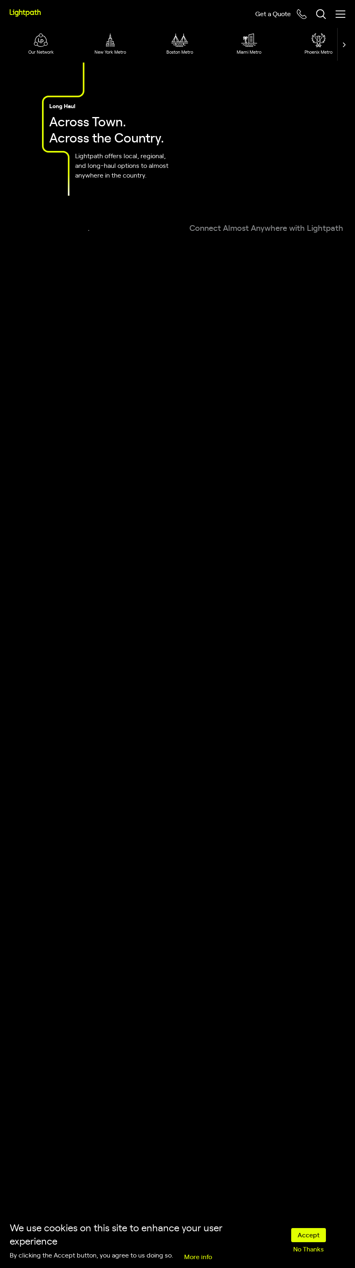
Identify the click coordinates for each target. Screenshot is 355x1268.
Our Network (41, 52)
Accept (308, 1234)
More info (198, 1256)
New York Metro (110, 52)
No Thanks (308, 1248)
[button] (342, 44)
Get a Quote (273, 13)
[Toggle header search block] (321, 14)
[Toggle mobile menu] (340, 14)
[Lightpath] (25, 13)
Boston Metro (179, 52)
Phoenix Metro (318, 52)
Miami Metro (249, 52)
